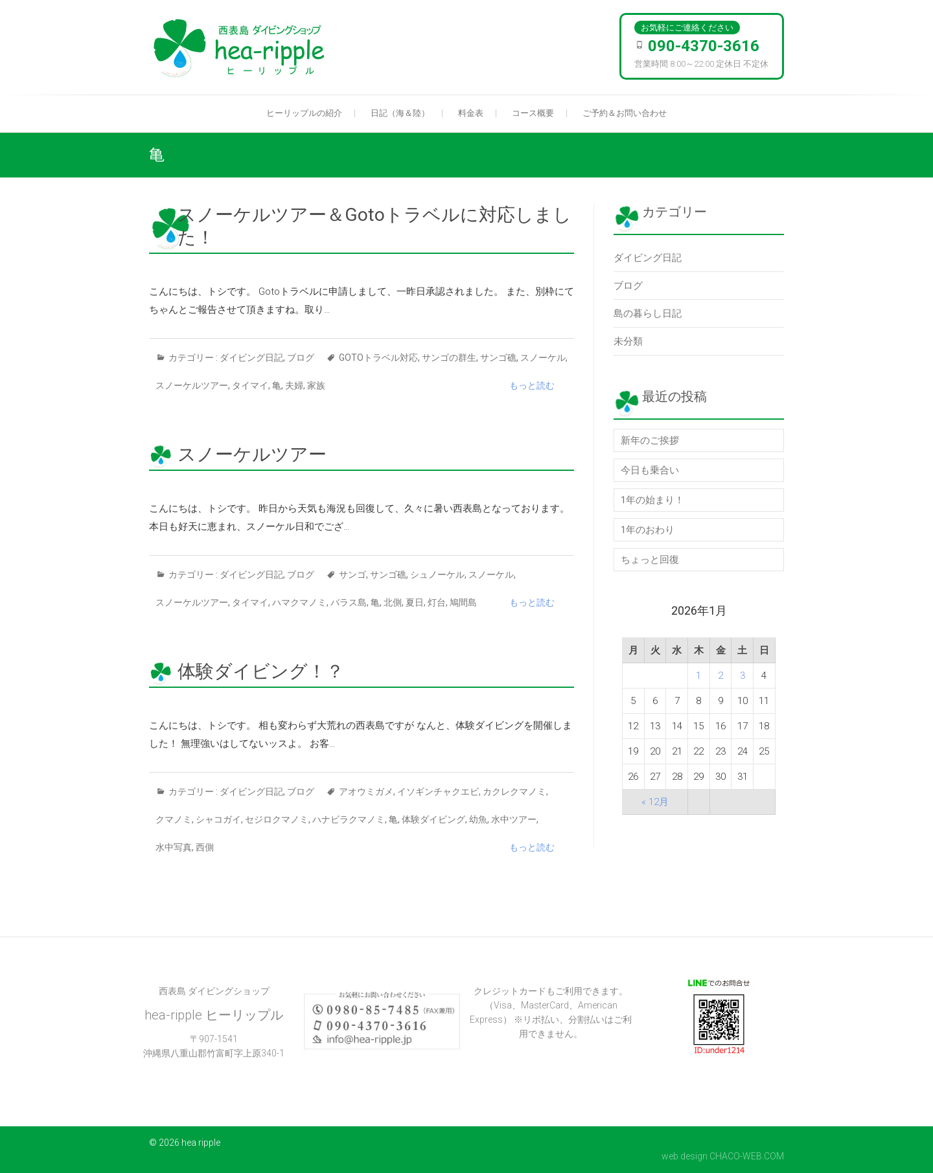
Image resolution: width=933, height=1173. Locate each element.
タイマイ (250, 385)
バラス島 (348, 602)
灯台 (437, 602)
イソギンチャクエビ (438, 791)
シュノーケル (437, 574)
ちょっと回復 (650, 559)
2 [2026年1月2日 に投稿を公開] (720, 675)
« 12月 (655, 802)
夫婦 (294, 385)
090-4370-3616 (703, 46)
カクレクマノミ (514, 791)
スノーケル (543, 357)
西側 (205, 847)
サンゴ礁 (498, 357)
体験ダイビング (433, 819)
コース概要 (533, 113)
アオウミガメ (366, 791)
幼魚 (478, 819)
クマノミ (174, 819)
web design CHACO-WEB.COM (723, 1156)
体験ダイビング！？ (261, 671)
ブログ (300, 357)
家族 (316, 385)
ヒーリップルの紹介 (304, 113)
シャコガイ (218, 819)
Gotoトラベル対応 (378, 357)
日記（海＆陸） (400, 113)
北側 (393, 602)
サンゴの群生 (449, 357)
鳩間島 (463, 602)
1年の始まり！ (652, 500)
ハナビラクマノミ (348, 819)
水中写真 (174, 847)
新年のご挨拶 (650, 440)
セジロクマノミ (276, 819)
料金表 (470, 113)
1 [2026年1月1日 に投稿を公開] (698, 675)
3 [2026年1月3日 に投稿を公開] (742, 675)
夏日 (415, 602)
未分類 (628, 341)
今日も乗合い (650, 470)
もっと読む (532, 385)
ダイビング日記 (251, 357)
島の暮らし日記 (648, 313)
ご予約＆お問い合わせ (624, 113)
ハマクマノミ (299, 602)
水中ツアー (513, 819)
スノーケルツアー (192, 385)
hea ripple (200, 1142)
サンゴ (352, 574)
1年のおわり (647, 530)
